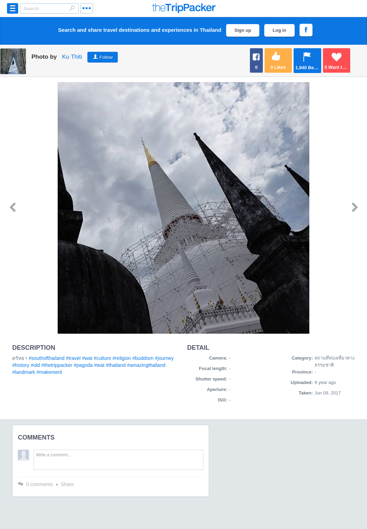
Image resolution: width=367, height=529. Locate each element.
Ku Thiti (72, 56)
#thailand (116, 365)
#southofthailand (47, 358)
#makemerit (49, 372)
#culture (102, 358)
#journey (164, 358)
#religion (122, 358)
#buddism (142, 358)
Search (72, 8)
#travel (73, 358)
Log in (279, 30)
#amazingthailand (146, 365)
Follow (106, 57)
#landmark (23, 372)
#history (20, 365)
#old (35, 365)
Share (67, 484)
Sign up (243, 30)
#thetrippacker (56, 365)
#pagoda (83, 365)
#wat (87, 358)
